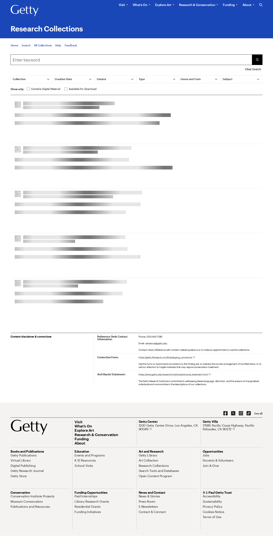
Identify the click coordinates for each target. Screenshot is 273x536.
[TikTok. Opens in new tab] (249, 413)
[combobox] (131, 59)
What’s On (140, 5)
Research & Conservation (197, 5)
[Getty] (25, 11)
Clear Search (253, 69)
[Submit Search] (257, 59)
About (246, 5)
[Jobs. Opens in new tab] (206, 455)
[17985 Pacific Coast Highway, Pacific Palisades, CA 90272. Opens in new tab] (232, 427)
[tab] (32, 79)
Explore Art (163, 5)
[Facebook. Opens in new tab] (225, 413)
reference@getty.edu (156, 343)
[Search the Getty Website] (260, 5)
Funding (229, 5)
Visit (122, 5)
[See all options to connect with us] (258, 413)
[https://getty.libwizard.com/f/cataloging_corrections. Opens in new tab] (167, 357)
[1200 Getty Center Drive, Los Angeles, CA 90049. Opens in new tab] (168, 427)
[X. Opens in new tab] (233, 413)
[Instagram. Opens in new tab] (241, 413)
